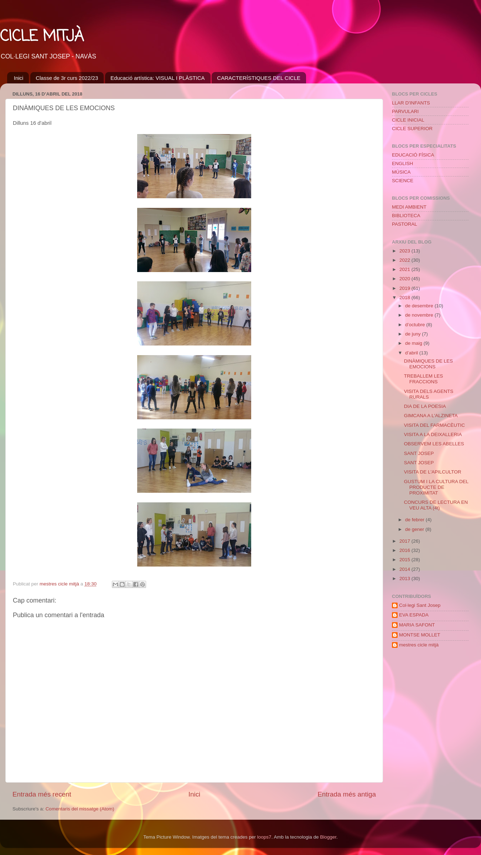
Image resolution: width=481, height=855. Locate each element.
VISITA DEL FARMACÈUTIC (434, 425)
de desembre (420, 305)
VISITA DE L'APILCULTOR (432, 472)
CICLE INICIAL (408, 120)
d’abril (412, 352)
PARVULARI (405, 111)
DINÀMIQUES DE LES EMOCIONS (428, 363)
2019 (405, 288)
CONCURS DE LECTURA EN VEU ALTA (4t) (436, 505)
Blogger (328, 837)
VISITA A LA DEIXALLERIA (433, 434)
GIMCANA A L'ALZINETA (431, 415)
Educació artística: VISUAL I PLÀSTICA (157, 78)
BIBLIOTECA (406, 215)
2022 (405, 260)
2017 (405, 541)
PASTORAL (404, 224)
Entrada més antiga (346, 794)
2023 (405, 251)
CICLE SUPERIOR (412, 128)
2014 (405, 569)
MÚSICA (401, 172)
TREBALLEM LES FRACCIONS (423, 378)
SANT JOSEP (419, 453)
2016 (405, 550)
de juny (413, 334)
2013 (405, 578)
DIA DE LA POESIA (425, 406)
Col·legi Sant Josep (419, 605)
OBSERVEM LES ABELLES (434, 443)
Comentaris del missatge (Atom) (80, 809)
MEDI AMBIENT (409, 207)
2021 (405, 269)
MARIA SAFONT (417, 625)
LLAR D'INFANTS (411, 103)
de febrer (415, 519)
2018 (405, 297)
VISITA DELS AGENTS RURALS (429, 394)
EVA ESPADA (414, 615)
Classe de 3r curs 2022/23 (67, 78)
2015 (405, 559)
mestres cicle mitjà (419, 644)
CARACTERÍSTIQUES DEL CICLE (258, 78)
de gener (415, 529)
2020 (405, 278)
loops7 (264, 837)
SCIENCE (402, 180)
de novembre (420, 315)
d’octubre (415, 324)
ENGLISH (402, 163)
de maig (414, 343)
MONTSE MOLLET (419, 635)
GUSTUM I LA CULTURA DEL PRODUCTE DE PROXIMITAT (436, 487)
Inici (19, 78)
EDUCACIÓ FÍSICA (413, 155)
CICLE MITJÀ (42, 37)
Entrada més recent (41, 794)
